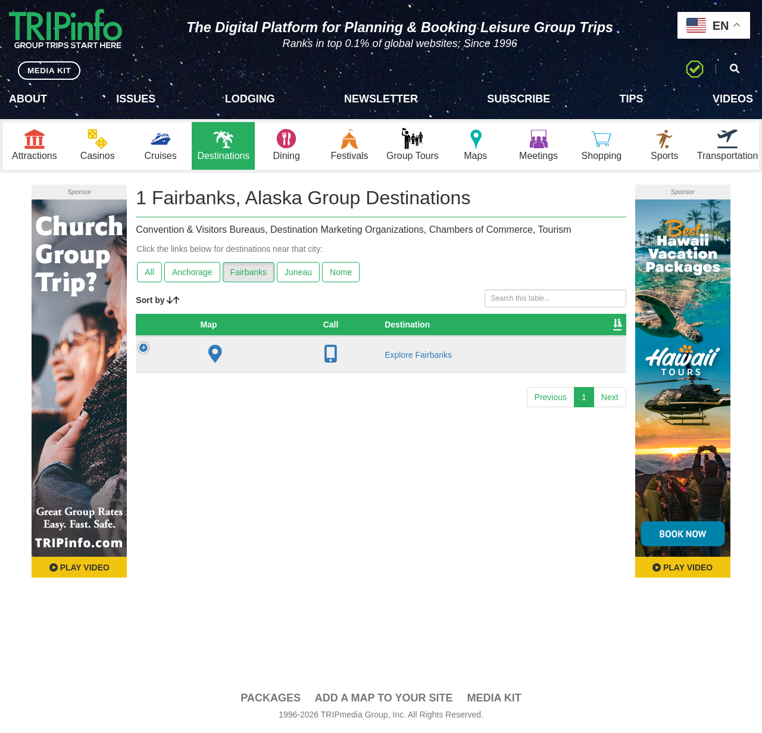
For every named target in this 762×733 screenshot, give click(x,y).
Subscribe (518, 99)
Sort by (158, 300)
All (149, 272)
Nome (341, 272)
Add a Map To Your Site (384, 698)
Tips (632, 99)
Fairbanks (248, 272)
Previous (551, 398)
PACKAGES (271, 698)
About (28, 99)
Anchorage (192, 272)
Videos (733, 99)
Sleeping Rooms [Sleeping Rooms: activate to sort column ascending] (429, 325)
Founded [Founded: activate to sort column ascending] (353, 325)
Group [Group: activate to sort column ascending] (593, 325)
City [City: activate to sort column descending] (294, 325)
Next (610, 398)
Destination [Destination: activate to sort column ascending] (229, 325)
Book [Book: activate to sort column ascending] (545, 325)
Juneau (298, 272)
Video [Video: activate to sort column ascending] (499, 325)
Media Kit (494, 698)
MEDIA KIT (48, 69)
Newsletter (381, 99)
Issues (135, 99)
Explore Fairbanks (240, 355)
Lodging (250, 99)
